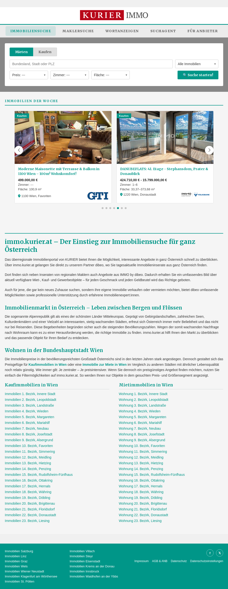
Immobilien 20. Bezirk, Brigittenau (30, 503)
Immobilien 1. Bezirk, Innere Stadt (30, 394)
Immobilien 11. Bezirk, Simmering (30, 451)
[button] (18, 150)
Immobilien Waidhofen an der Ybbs (94, 576)
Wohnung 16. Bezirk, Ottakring (142, 480)
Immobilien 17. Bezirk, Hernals (27, 486)
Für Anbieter (202, 31)
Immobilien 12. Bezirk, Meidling (28, 457)
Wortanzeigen (122, 31)
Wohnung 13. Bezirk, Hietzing (141, 463)
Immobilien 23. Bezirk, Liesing (27, 521)
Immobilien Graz (16, 561)
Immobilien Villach (82, 551)
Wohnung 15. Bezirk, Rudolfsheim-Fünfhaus (152, 475)
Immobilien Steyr (81, 556)
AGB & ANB (159, 561)
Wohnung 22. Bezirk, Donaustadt (143, 515)
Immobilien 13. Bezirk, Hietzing (28, 463)
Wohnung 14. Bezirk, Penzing (141, 469)
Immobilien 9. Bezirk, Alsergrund (29, 440)
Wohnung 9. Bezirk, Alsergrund (142, 440)
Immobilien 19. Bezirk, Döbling (27, 498)
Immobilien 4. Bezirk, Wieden (26, 411)
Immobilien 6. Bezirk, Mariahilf (27, 423)
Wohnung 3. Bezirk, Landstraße (142, 405)
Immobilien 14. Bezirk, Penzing (28, 469)
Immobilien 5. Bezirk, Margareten (29, 417)
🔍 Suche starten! (198, 75)
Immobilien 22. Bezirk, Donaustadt (30, 515)
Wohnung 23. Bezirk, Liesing (140, 521)
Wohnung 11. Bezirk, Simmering (143, 451)
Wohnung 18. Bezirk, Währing (141, 492)
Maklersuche (78, 31)
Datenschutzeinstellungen (206, 561)
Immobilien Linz (15, 556)
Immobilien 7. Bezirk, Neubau (27, 428)
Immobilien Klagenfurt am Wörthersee (31, 576)
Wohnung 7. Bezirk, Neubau (140, 428)
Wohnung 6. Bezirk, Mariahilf (140, 423)
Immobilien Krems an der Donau (92, 566)
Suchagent (163, 31)
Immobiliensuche (30, 31)
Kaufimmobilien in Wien (48, 364)
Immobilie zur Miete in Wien (105, 364)
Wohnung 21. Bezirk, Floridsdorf (143, 509)
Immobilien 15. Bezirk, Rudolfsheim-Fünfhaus (39, 475)
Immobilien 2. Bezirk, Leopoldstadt (30, 400)
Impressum (142, 561)
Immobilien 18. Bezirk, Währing (28, 492)
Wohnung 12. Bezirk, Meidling (141, 457)
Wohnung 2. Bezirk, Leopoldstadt (143, 400)
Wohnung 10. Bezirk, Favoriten (142, 446)
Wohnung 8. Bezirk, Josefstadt (142, 434)
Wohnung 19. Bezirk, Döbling (140, 498)
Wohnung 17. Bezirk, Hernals (141, 486)
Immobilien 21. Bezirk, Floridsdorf (30, 509)
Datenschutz (179, 561)
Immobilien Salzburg (19, 551)
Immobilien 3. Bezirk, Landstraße (29, 405)
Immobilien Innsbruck (84, 571)
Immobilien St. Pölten (19, 581)
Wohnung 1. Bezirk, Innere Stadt (143, 394)
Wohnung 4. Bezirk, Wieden (139, 411)
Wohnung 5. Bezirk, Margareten (142, 417)
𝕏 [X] (219, 553)
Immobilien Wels (16, 566)
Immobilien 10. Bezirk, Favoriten (29, 446)
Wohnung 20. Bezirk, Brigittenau (143, 503)
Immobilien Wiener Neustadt (24, 571)
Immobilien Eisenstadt (85, 561)
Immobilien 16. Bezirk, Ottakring (28, 480)
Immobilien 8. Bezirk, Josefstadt (28, 434)
